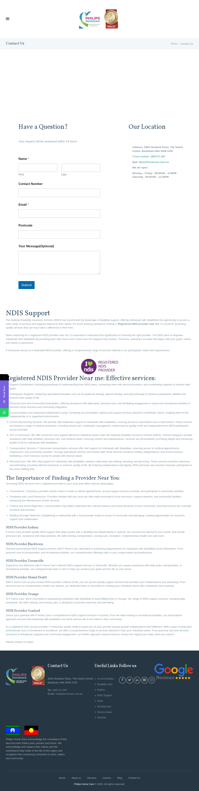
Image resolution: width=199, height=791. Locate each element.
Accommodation (105, 678)
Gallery (100, 689)
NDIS (27, 626)
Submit (26, 285)
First (21, 174)
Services (101, 717)
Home (173, 44)
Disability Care (104, 684)
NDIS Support (104, 695)
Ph (149, 156)
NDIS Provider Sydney (25, 527)
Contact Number (30, 184)
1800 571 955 (59, 690)
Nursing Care (103, 706)
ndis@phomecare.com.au (69, 694)
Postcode (25, 225)
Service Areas (104, 712)
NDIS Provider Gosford (25, 611)
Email (23, 204)
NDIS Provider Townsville (28, 561)
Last (63, 174)
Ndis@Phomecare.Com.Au (155, 162)
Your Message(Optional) (36, 246)
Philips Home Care (83, 784)
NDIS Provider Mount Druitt (30, 577)
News (99, 701)
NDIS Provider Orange (25, 594)
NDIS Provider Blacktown (27, 544)
